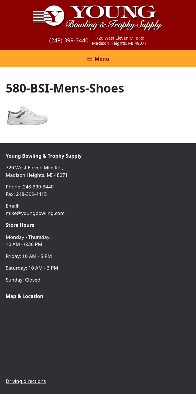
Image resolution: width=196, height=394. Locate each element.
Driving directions (26, 381)
